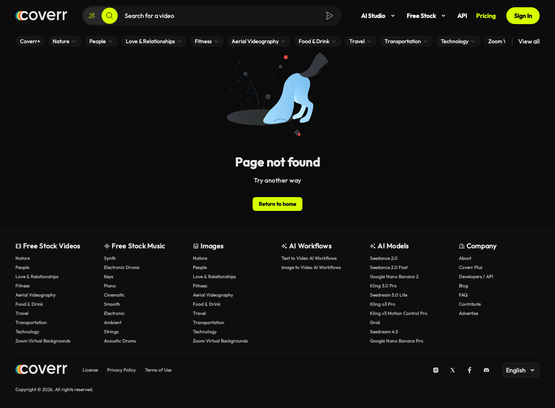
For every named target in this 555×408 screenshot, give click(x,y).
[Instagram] (436, 370)
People (22, 267)
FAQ (463, 295)
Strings (111, 332)
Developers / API (476, 276)
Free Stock (427, 15)
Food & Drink (29, 304)
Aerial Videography (35, 295)
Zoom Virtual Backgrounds (42, 341)
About (465, 258)
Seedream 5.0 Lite (388, 295)
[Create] (92, 16)
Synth (110, 258)
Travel (21, 313)
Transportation (31, 322)
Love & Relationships (36, 276)
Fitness (22, 286)
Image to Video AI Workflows (311, 267)
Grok (375, 322)
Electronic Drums (121, 267)
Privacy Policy (121, 370)
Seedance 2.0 (383, 258)
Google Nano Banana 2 (394, 276)
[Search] (110, 16)
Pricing (486, 16)
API (462, 16)
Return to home (277, 204)
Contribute (470, 304)
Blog (463, 286)
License (90, 370)
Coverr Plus (470, 267)
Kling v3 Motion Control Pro (398, 313)
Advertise (468, 313)
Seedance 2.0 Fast (388, 267)
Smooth (112, 304)
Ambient (112, 322)
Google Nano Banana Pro (396, 341)
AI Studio (379, 15)
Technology (27, 332)
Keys (108, 276)
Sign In (523, 16)
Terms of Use (158, 370)
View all (529, 41)
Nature (22, 258)
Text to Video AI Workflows (309, 258)
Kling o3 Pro (382, 304)
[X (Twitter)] (453, 370)
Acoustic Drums (120, 341)
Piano (110, 286)
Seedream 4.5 (384, 332)
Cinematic (114, 295)
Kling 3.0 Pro (383, 286)
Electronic (114, 313)
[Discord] (486, 370)
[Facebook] (469, 370)
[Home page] (41, 15)
